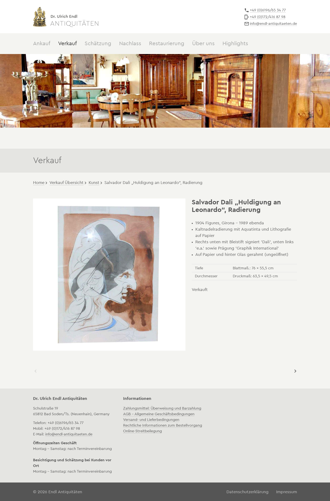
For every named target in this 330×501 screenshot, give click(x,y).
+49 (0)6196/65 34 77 (268, 10)
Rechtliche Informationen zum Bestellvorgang (162, 425)
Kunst (94, 182)
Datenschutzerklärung (247, 491)
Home (38, 182)
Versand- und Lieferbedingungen (151, 419)
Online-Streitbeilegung (142, 430)
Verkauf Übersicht (66, 182)
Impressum (286, 491)
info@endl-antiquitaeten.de (273, 23)
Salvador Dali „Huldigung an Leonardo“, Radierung (153, 182)
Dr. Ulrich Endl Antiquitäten (65, 16)
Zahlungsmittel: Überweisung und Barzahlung (162, 408)
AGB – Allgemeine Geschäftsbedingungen (158, 413)
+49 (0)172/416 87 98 (267, 17)
